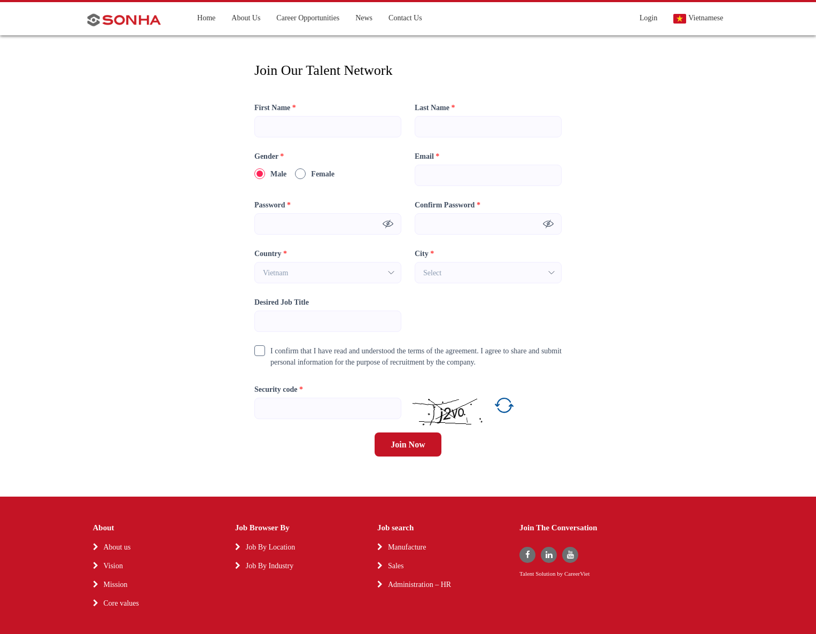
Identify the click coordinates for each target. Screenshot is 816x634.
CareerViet (577, 574)
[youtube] (570, 555)
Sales (396, 566)
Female (315, 173)
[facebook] (527, 555)
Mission (116, 585)
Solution (546, 574)
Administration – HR (419, 585)
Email (427, 156)
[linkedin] (549, 555)
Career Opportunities (307, 18)
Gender (269, 156)
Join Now (408, 444)
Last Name (435, 107)
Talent (527, 574)
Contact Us (405, 18)
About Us (245, 18)
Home (206, 18)
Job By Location (271, 547)
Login (648, 18)
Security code (278, 389)
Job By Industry (269, 566)
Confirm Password (447, 205)
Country (270, 253)
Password (272, 205)
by (560, 574)
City (424, 253)
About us (117, 547)
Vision (113, 566)
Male (270, 173)
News (363, 18)
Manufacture (407, 547)
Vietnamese (698, 19)
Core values (121, 603)
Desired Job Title (281, 302)
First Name (275, 107)
